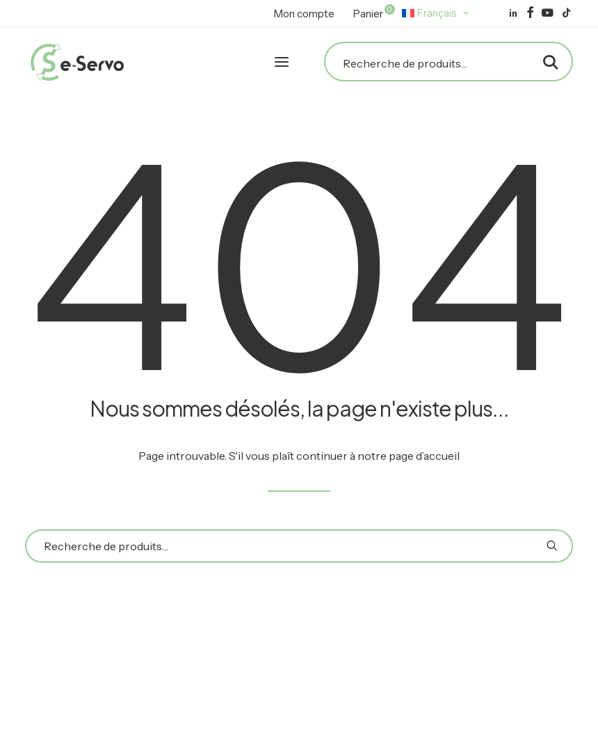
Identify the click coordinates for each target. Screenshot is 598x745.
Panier (372, 12)
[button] (513, 12)
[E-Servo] (77, 62)
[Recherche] (448, 63)
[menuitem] (304, 13)
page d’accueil (424, 456)
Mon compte (304, 13)
